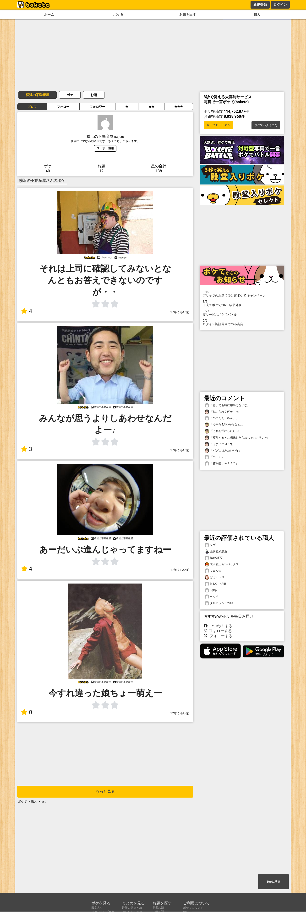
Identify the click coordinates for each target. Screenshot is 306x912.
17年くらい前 (179, 312)
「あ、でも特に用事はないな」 (227, 405)
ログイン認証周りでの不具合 (242, 322)
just (43, 801)
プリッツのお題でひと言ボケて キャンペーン (242, 293)
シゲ (210, 545)
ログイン (280, 4)
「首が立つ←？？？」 (221, 463)
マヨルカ (213, 571)
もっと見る (105, 791)
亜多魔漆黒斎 (216, 551)
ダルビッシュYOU (219, 603)
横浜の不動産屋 (37, 95)
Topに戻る (273, 881)
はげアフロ (214, 577)
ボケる (118, 15)
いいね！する (218, 626)
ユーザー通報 (105, 148)
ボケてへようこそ (265, 125)
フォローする (218, 631)
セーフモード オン (218, 125)
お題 (93, 95)
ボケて (22, 801)
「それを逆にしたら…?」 (223, 431)
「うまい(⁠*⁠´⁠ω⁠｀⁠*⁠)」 (220, 444)
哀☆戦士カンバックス (222, 564)
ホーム (49, 15)
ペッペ (212, 596)
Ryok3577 (214, 558)
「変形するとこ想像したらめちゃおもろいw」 (237, 438)
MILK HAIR (215, 584)
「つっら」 (214, 457)
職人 (257, 15)
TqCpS (211, 590)
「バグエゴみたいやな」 (223, 450)
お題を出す (187, 15)
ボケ (69, 95)
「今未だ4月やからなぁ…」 (225, 424)
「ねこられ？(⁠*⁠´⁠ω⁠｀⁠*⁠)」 (222, 412)
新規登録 (260, 4)
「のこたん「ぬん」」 (222, 418)
